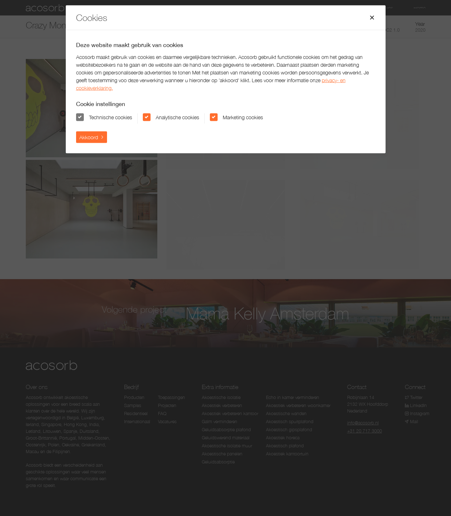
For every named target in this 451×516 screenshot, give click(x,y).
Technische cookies (110, 117)
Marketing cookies (243, 117)
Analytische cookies (177, 117)
